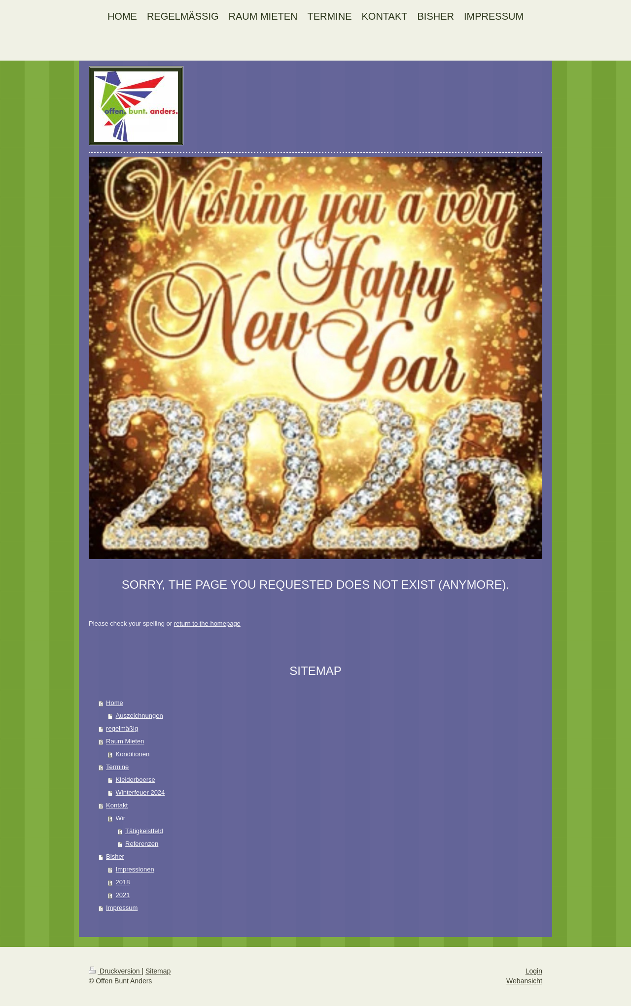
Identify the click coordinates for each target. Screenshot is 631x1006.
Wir (121, 818)
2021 (123, 895)
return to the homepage (207, 623)
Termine (117, 767)
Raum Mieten (125, 741)
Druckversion (115, 971)
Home (114, 702)
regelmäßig (122, 728)
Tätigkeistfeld (144, 831)
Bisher (115, 856)
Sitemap (158, 971)
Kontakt (117, 805)
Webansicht (524, 981)
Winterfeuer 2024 (140, 792)
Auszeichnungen (139, 715)
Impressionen (135, 869)
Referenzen (141, 843)
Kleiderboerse (135, 779)
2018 (123, 882)
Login (534, 971)
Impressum (122, 907)
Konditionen (133, 754)
